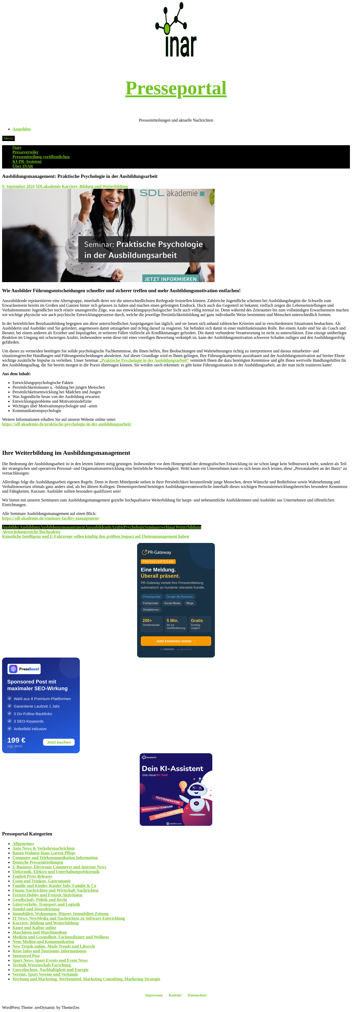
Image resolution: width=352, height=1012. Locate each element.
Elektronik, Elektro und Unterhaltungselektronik (56, 871)
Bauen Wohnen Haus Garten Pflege (43, 853)
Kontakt (175, 995)
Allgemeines (23, 843)
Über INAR (22, 166)
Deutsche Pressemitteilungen (37, 862)
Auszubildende (98, 527)
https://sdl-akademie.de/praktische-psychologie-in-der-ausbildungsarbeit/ (66, 424)
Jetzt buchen (59, 742)
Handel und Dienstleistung (35, 909)
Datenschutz (197, 995)
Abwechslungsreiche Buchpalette (31, 531)
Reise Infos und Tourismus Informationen (49, 951)
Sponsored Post (26, 955)
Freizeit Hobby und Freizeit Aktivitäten (47, 895)
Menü (8, 138)
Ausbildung (30, 527)
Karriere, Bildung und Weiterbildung (95, 186)
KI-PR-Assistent (26, 161)
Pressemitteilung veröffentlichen (41, 157)
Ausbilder (11, 527)
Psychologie (134, 527)
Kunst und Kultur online (34, 927)
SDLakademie (48, 186)
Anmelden (21, 129)
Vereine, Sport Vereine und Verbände (45, 974)
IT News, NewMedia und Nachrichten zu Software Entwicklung (68, 918)
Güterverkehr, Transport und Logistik (46, 904)
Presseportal (176, 88)
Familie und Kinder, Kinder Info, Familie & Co (54, 885)
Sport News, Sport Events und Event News (50, 960)
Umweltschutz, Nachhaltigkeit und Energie (50, 969)
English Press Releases (32, 876)
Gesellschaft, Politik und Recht (39, 899)
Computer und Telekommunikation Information (55, 857)
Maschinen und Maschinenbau (39, 932)
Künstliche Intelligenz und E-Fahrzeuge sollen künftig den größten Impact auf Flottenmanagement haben (95, 536)
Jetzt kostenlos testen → (176, 641)
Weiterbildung (188, 527)
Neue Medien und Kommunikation (43, 941)
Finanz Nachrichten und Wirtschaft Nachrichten (55, 890)
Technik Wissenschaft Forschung (41, 965)
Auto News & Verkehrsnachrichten (43, 848)
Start (17, 147)
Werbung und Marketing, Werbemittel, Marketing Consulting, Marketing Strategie (86, 979)
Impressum (154, 995)
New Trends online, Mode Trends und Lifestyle (53, 946)
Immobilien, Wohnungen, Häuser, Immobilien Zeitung (60, 913)
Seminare (152, 527)
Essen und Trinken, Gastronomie (41, 881)
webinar (168, 527)
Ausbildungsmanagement (62, 527)
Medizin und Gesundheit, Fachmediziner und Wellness (60, 937)
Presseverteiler (25, 152)
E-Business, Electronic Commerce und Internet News (59, 867)
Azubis (117, 527)
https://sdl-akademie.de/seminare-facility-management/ (51, 518)
